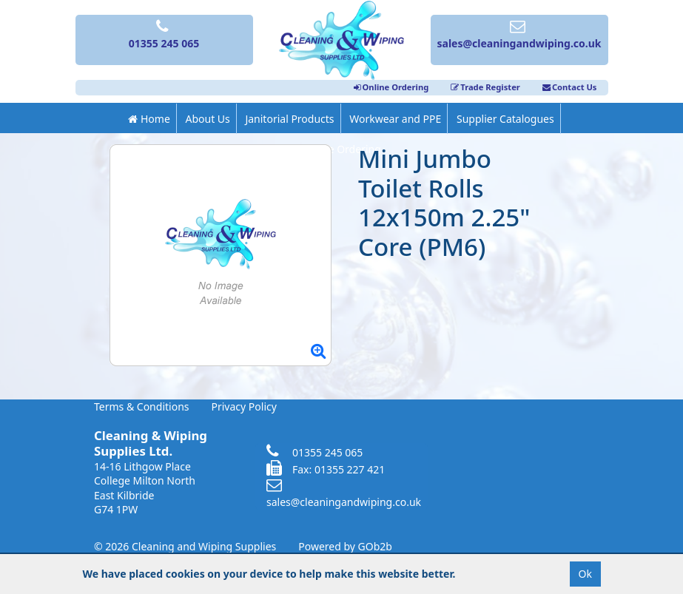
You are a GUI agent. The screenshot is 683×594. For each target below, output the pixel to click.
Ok (585, 574)
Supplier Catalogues (505, 119)
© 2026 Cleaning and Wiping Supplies (185, 546)
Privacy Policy (244, 406)
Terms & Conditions (141, 406)
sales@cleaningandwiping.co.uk (343, 494)
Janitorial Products (289, 119)
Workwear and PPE (395, 119)
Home (148, 119)
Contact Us (569, 86)
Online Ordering (391, 86)
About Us (207, 119)
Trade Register (485, 86)
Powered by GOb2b (345, 546)
